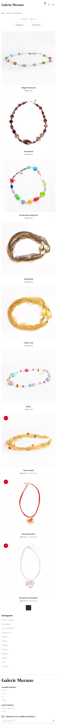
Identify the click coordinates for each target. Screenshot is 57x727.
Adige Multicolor (28, 88)
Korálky (4, 658)
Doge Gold (28, 343)
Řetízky (4, 637)
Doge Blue (28, 279)
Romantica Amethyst (28, 598)
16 (31, 19)
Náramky (5, 666)
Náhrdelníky (18, 13)
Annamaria (28, 152)
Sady (3, 662)
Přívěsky (5, 645)
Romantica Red (28, 534)
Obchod (9, 13)
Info (3, 697)
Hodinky (5, 649)
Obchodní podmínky (8, 708)
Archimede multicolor (28, 215)
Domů (3, 13)
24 (35, 19)
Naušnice (5, 654)
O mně (4, 693)
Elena (28, 407)
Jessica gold (28, 470)
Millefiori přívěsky (8, 620)
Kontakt (4, 700)
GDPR (4, 711)
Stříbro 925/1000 (8, 628)
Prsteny (4, 641)
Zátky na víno (7, 633)
